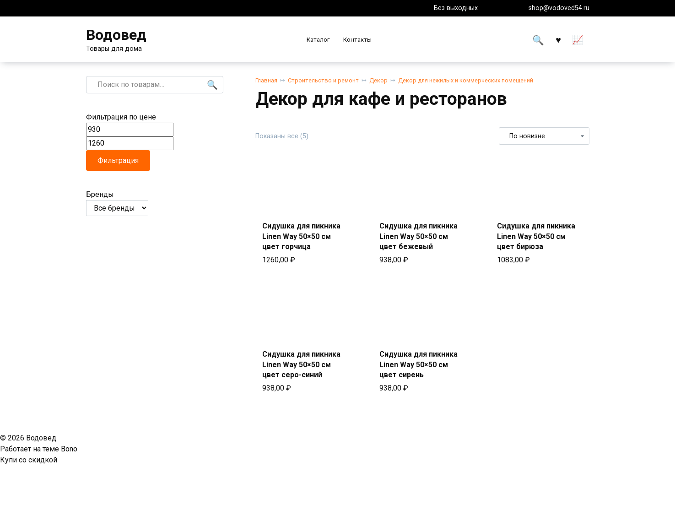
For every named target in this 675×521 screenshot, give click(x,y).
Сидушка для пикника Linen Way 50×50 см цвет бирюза (536, 236)
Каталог (318, 39)
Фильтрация (118, 160)
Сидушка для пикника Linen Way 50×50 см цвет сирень (418, 364)
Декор (378, 80)
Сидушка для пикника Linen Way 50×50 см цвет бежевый (418, 236)
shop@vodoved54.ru (559, 8)
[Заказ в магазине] (544, 136)
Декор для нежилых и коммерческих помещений (465, 80)
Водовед (116, 34)
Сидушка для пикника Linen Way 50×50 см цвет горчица (301, 236)
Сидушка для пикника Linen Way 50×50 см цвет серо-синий (301, 364)
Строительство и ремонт (323, 80)
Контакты (357, 39)
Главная (266, 80)
